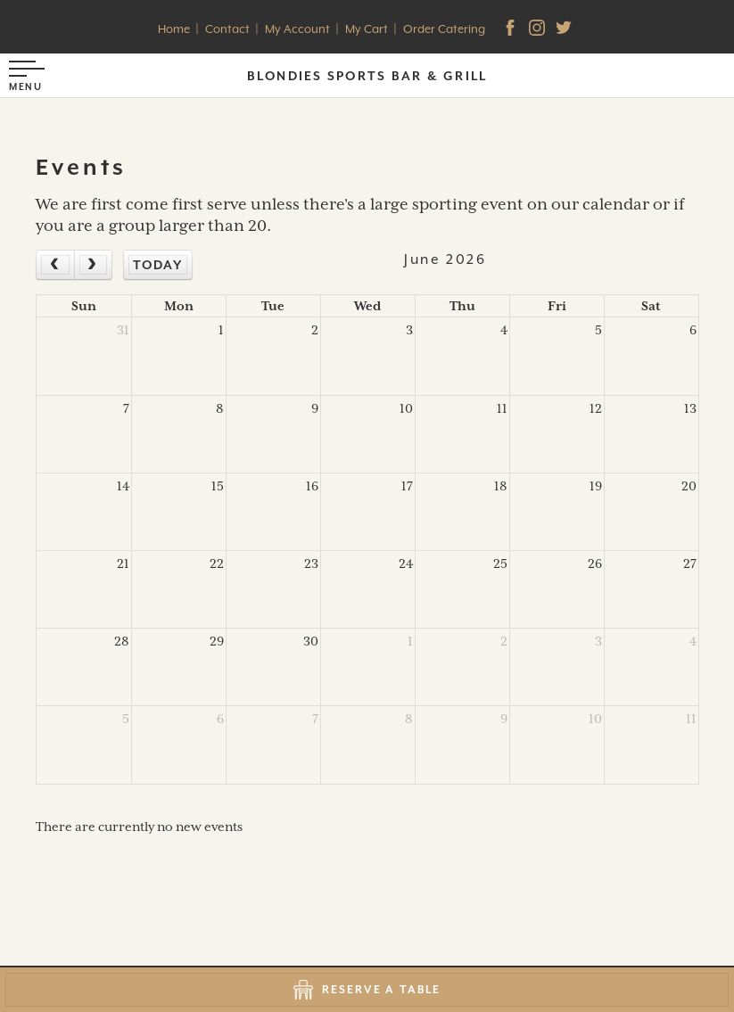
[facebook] (512, 29)
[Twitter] (565, 29)
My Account (297, 29)
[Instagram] (538, 29)
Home (174, 29)
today (158, 265)
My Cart (366, 29)
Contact (227, 29)
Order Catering (444, 29)
